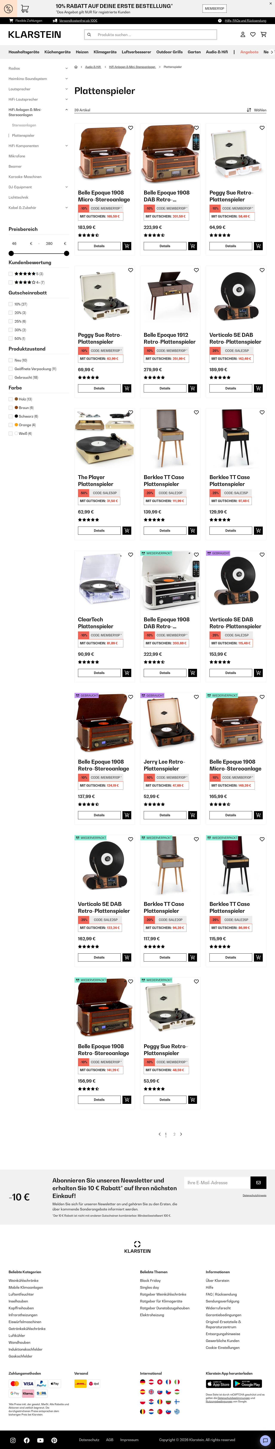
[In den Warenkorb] (126, 246)
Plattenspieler (23, 135)
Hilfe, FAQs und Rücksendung (245, 20)
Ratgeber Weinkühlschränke (163, 1294)
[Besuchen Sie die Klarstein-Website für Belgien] (142, 1411)
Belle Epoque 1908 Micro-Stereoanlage (104, 196)
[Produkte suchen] (150, 34)
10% (21, 304)
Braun (24, 408)
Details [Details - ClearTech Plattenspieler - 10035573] (99, 673)
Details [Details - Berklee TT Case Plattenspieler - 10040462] (165, 530)
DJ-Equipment (20, 187)
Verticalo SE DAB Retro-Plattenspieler (235, 338)
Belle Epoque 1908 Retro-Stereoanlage (103, 765)
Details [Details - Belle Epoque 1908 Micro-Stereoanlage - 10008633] (99, 246)
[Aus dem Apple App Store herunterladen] (218, 1383)
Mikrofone (17, 156)
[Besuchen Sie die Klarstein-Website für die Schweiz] (159, 1382)
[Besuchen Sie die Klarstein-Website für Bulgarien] (168, 1401)
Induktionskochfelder (26, 1349)
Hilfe (209, 1287)
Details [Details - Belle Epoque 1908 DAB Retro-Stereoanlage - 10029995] (165, 246)
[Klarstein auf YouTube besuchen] (40, 1440)
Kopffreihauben (21, 1308)
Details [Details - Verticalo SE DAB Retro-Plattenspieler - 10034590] (230, 388)
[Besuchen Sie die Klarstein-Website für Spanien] (142, 1391)
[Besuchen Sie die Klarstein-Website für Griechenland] (177, 1412)
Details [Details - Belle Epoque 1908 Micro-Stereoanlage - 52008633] (230, 815)
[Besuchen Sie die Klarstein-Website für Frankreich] (168, 1382)
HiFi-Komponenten (24, 146)
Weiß (23, 433)
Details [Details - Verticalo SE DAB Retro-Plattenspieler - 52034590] (99, 957)
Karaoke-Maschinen (25, 177)
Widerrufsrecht (218, 1308)
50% (20, 338)
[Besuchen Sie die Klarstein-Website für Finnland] (177, 1401)
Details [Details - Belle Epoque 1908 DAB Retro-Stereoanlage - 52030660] (165, 673)
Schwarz (26, 416)
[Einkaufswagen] (263, 34)
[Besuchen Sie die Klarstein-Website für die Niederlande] (151, 1411)
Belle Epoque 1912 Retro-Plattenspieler (170, 338)
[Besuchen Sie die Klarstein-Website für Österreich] (151, 1382)
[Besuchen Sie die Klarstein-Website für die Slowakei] (159, 1391)
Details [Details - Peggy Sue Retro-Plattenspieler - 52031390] (165, 1099)
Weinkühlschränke (23, 1280)
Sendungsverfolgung (222, 1301)
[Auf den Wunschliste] (130, 128)
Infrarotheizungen (23, 1315)
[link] (105, 154)
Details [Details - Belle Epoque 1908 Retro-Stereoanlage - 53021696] (99, 815)
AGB (109, 1440)
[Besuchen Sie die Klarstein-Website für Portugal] (159, 1411)
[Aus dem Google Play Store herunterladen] (247, 1383)
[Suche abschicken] (89, 34)
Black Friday (150, 1280)
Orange (25, 425)
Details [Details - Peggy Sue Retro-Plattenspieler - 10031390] (99, 388)
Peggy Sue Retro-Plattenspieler (231, 196)
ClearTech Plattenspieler (95, 623)
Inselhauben (18, 1301)
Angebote (249, 52)
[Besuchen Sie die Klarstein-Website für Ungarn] (177, 1391)
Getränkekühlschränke (27, 1328)
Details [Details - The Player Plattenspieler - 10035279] (99, 530)
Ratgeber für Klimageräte (161, 1301)
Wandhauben (19, 1342)
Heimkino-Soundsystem (28, 79)
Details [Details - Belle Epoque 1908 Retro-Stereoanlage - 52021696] (99, 1099)
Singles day (149, 1287)
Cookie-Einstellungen (223, 1347)
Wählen (256, 110)
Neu (21, 360)
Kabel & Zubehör (22, 207)
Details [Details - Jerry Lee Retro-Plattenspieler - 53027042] (165, 815)
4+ (29, 282)
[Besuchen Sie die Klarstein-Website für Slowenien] (168, 1411)
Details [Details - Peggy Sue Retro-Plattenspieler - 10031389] (230, 246)
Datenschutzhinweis (254, 1195)
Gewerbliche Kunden (222, 1341)
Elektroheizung (152, 1315)
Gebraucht (26, 377)
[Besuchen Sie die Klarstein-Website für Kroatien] (151, 1401)
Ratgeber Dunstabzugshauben (164, 1308)
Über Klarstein (217, 1280)
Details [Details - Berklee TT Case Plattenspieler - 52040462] (165, 957)
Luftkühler (17, 1335)
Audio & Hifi (93, 67)
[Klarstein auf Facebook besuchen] (26, 1440)
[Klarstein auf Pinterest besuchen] (54, 1440)
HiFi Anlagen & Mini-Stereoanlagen (25, 112)
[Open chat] (265, 1440)
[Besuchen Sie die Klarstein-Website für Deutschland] (142, 1382)
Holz (23, 399)
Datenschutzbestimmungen (234, 1398)
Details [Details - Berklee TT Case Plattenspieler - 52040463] (230, 957)
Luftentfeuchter (21, 1294)
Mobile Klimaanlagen (26, 1287)
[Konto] (243, 34)
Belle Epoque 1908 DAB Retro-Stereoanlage (167, 196)
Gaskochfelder (20, 1356)
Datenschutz (89, 1440)
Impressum (129, 1440)
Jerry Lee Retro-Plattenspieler (164, 765)
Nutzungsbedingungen (219, 1401)
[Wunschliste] (252, 34)
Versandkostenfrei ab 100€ (78, 20)
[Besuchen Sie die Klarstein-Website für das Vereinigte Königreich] (151, 1391)
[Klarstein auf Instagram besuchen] (13, 1440)
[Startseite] (79, 67)
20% (20, 313)
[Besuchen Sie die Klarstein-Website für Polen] (142, 1401)
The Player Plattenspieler (95, 480)
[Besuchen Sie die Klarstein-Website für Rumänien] (159, 1401)
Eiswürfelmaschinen (25, 1322)
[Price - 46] (22, 243)
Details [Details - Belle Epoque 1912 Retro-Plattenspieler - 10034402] (165, 388)
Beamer (15, 166)
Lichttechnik (18, 197)
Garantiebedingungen (223, 1315)
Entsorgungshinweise (223, 1334)
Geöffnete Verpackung (35, 369)
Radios (14, 68)
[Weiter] (272, 52)
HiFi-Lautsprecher (23, 99)
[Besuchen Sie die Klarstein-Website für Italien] (177, 1382)
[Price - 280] (56, 243)
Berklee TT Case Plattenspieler (164, 480)
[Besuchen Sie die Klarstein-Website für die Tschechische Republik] (168, 1391)
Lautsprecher (20, 89)
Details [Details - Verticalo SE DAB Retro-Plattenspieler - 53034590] (230, 673)
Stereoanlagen (24, 125)
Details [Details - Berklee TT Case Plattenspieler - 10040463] (230, 530)
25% (20, 321)
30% (20, 330)
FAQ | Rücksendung (221, 1294)
